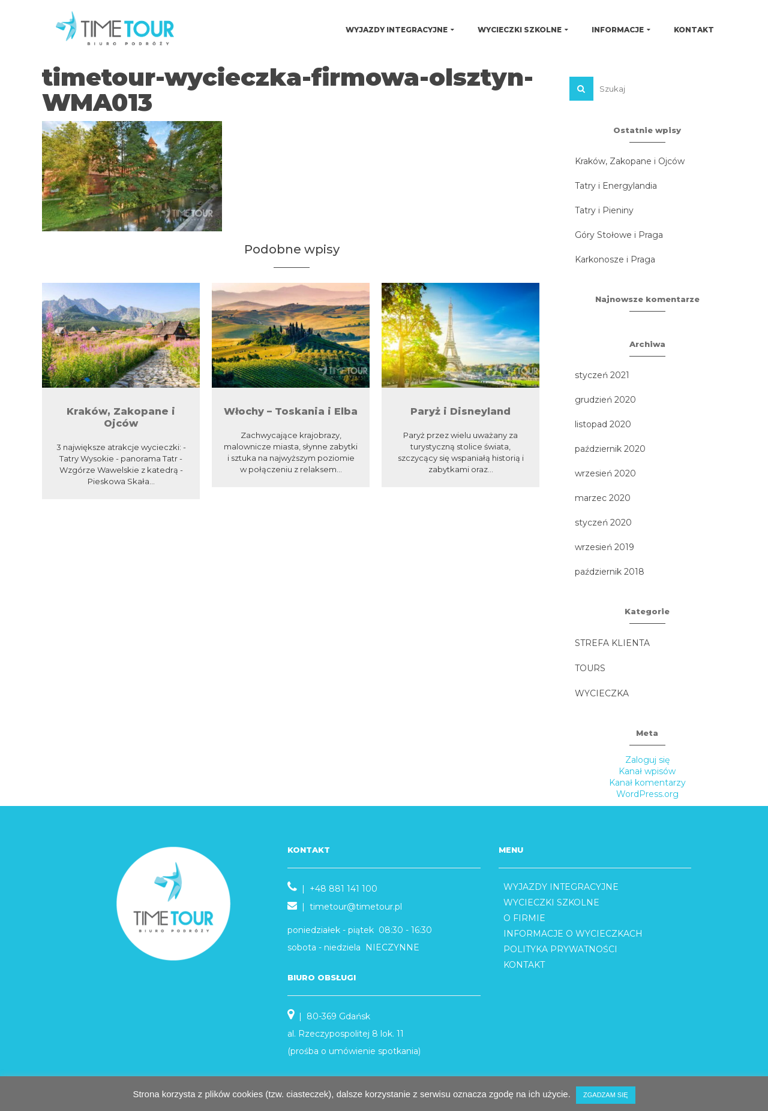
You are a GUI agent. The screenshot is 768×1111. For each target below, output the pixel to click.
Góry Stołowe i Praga (619, 235)
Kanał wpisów (647, 771)
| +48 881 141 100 (332, 888)
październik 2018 (609, 571)
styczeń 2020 (603, 522)
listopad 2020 (603, 424)
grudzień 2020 (605, 399)
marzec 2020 (603, 498)
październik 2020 (610, 448)
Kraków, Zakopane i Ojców (630, 161)
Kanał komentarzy (647, 782)
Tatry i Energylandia (616, 185)
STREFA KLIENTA (612, 643)
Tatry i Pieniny (604, 210)
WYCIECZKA (602, 693)
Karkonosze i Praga (615, 259)
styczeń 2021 (602, 375)
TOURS (590, 668)
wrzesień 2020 (605, 473)
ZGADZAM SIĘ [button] (605, 1094)
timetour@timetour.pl (356, 906)
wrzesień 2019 (604, 547)
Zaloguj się (647, 759)
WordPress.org (647, 794)
